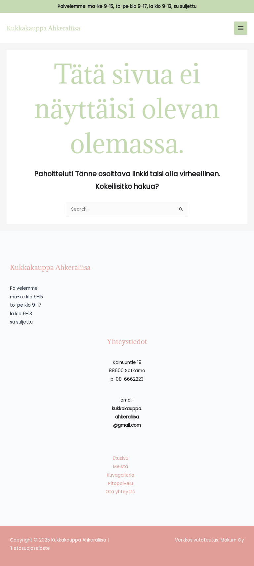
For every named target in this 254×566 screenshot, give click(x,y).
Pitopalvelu (120, 483)
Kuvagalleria (120, 475)
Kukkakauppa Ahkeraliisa (43, 28)
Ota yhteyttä (120, 492)
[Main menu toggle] (241, 28)
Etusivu (120, 458)
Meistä (120, 466)
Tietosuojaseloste (30, 548)
